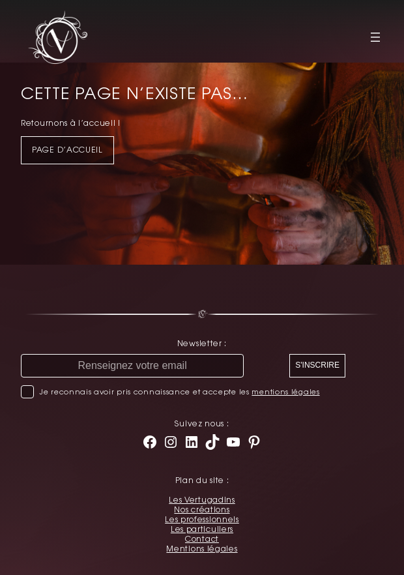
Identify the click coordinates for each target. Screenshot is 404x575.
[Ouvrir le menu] (375, 37)
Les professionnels (202, 519)
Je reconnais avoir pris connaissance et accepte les (179, 392)
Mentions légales (201, 548)
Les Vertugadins (202, 500)
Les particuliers (202, 529)
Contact (202, 539)
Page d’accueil (67, 150)
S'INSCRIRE (317, 365)
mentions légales (285, 391)
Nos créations (201, 509)
